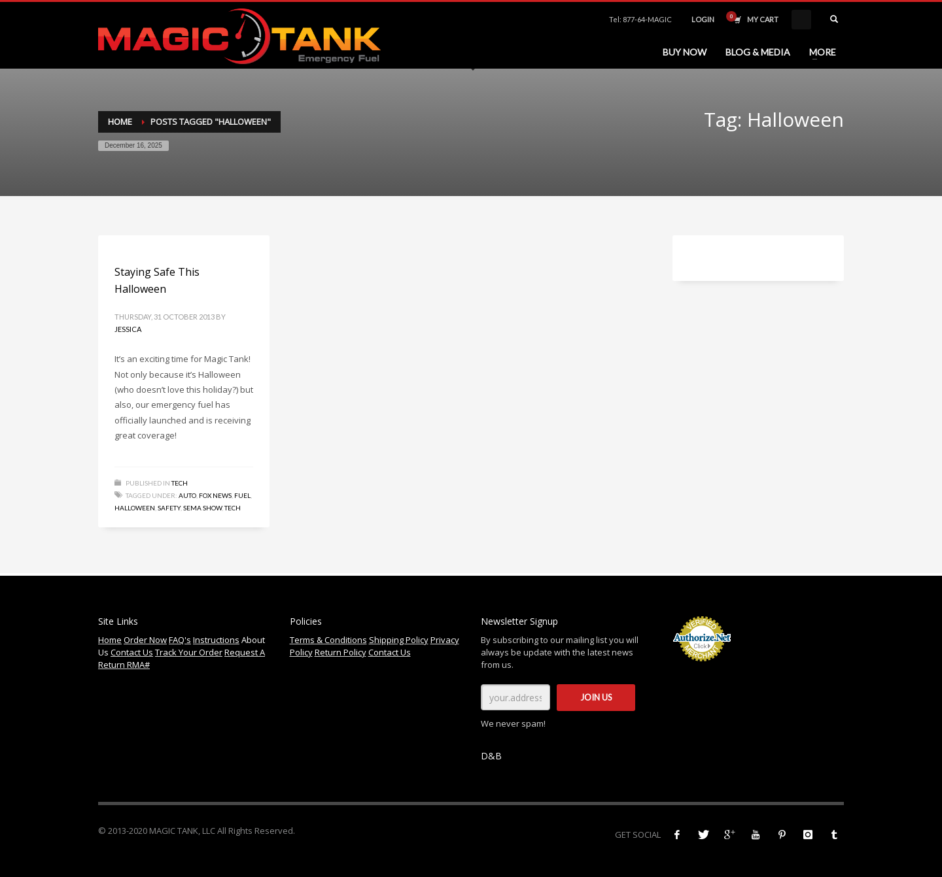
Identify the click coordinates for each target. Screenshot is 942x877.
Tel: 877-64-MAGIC (640, 19)
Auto (187, 495)
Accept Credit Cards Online (701, 668)
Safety (169, 508)
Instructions (216, 640)
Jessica (127, 329)
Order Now (145, 640)
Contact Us (132, 652)
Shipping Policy (398, 640)
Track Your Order (188, 652)
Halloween (134, 508)
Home (120, 121)
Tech (179, 483)
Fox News (215, 495)
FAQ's (180, 640)
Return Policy (340, 652)
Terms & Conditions (328, 640)
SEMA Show (202, 508)
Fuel (242, 495)
